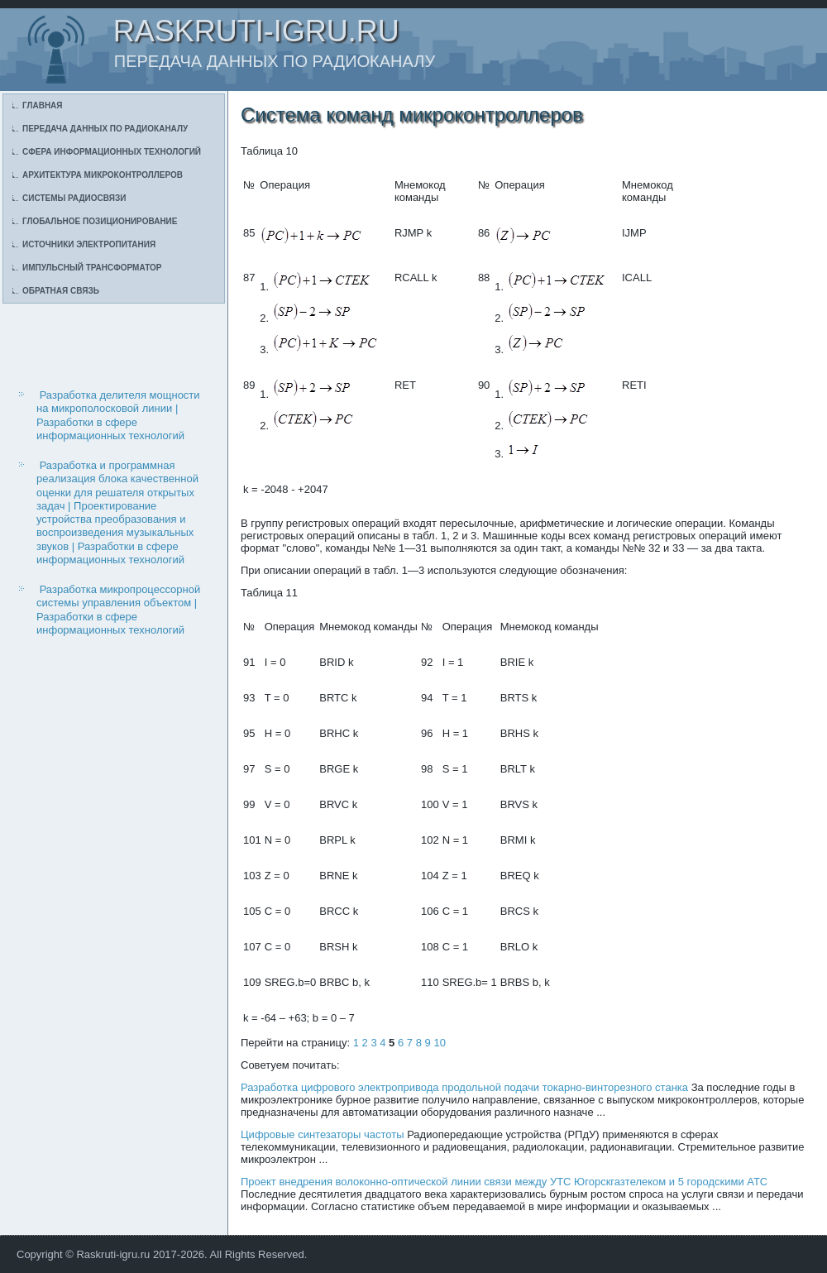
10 (439, 1042)
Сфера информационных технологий (111, 151)
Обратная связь (60, 290)
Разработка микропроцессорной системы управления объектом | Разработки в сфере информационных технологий (118, 609)
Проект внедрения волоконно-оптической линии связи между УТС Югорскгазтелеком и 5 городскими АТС (504, 1181)
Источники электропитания (88, 244)
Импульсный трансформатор (91, 267)
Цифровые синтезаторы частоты (322, 1134)
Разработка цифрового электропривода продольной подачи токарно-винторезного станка (464, 1087)
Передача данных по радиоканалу (105, 128)
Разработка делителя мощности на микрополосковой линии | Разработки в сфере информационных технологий (118, 415)
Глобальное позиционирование (99, 221)
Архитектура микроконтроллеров (102, 174)
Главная (42, 105)
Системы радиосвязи (74, 198)
